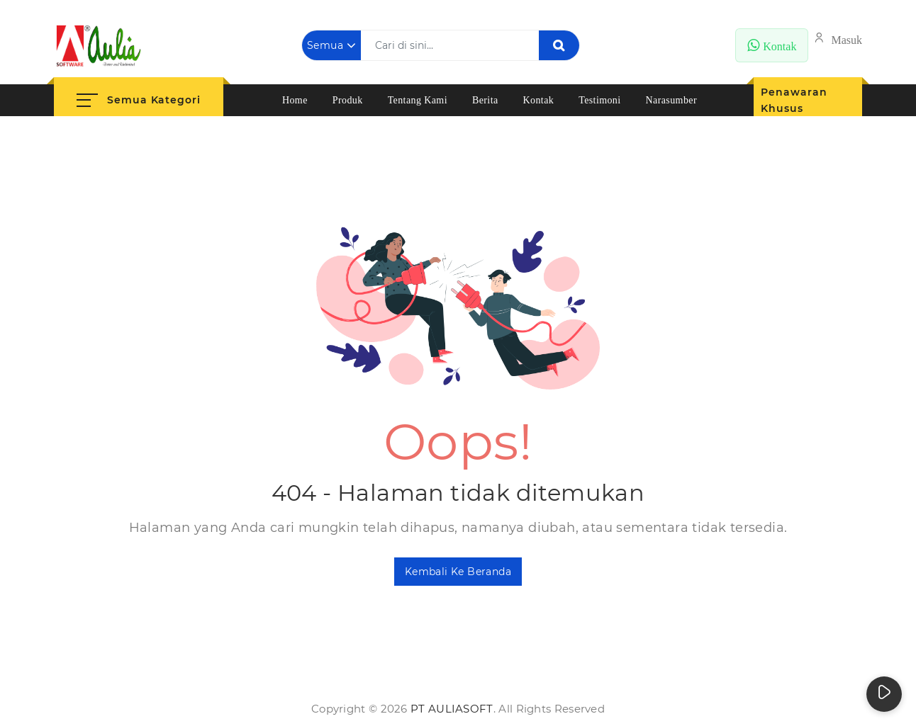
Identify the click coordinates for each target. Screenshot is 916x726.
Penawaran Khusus (794, 100)
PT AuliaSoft (451, 708)
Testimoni (599, 100)
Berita (485, 100)
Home (295, 100)
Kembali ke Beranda (458, 571)
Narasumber (671, 100)
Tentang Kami (417, 100)
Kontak (538, 100)
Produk (348, 100)
